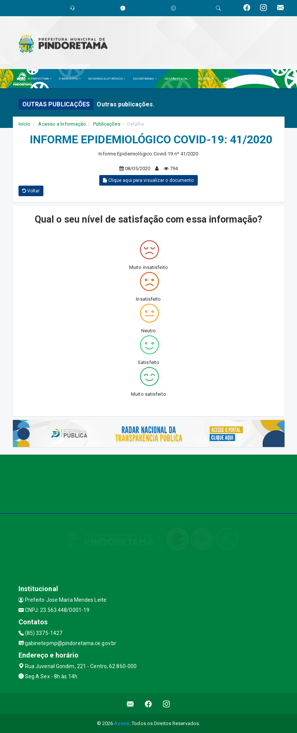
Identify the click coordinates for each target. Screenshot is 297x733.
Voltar (31, 191)
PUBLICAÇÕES (235, 78)
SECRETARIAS (145, 78)
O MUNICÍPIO (70, 78)
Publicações (106, 124)
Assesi (121, 723)
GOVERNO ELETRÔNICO (106, 78)
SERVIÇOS (208, 78)
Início (24, 124)
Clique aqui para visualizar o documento (148, 180)
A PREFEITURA (39, 78)
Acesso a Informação (62, 124)
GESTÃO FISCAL (178, 78)
